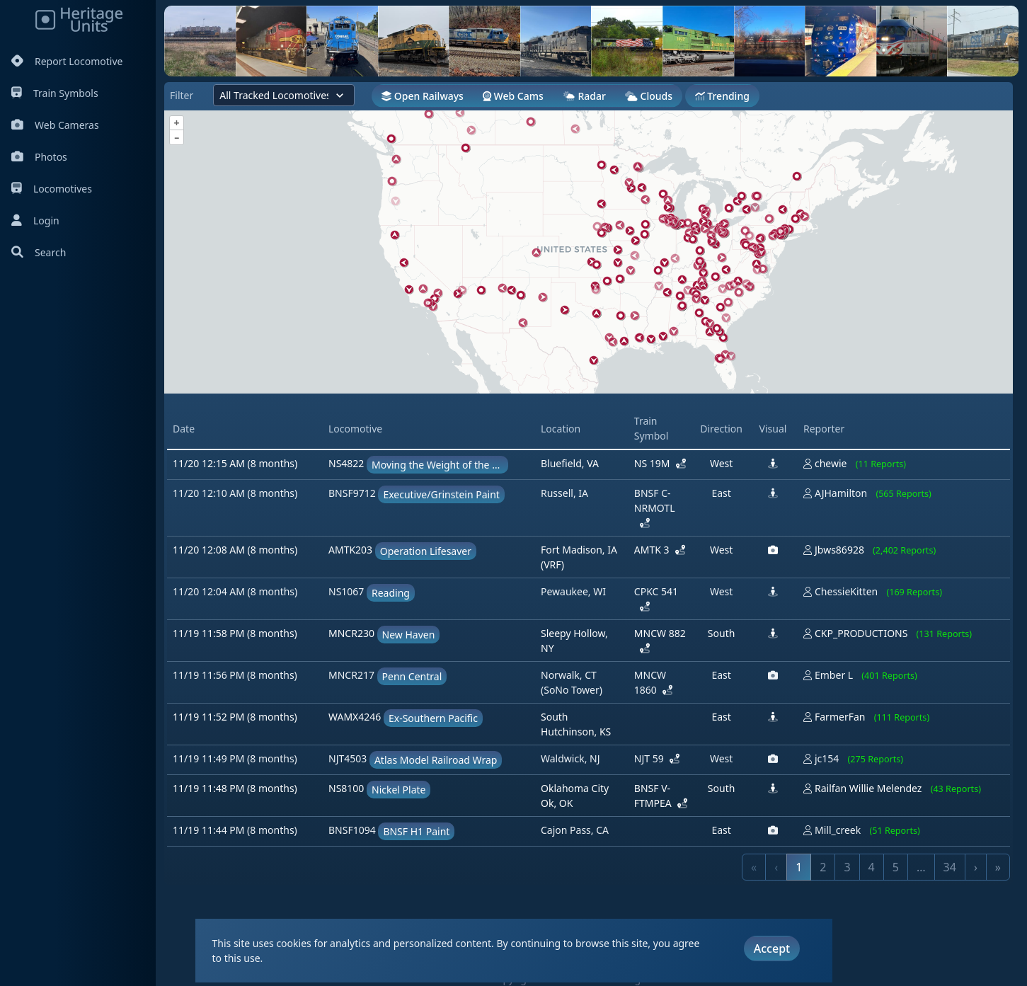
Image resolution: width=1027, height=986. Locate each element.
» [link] (998, 867)
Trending (722, 96)
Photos (39, 157)
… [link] (921, 867)
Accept (772, 948)
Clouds (648, 96)
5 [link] (896, 867)
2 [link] (823, 867)
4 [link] (871, 867)
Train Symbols (54, 93)
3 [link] (847, 867)
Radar (584, 96)
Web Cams (513, 96)
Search (38, 252)
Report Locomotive (66, 61)
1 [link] (799, 867)
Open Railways (422, 96)
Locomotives (51, 188)
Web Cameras (55, 125)
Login (35, 220)
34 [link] (949, 867)
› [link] (975, 867)
